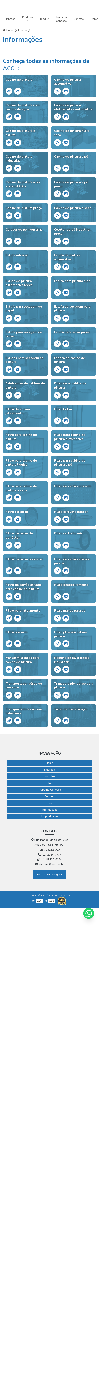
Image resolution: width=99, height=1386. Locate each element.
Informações (49, 810)
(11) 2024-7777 (49, 855)
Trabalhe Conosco (61, 19)
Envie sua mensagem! (49, 874)
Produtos (27, 17)
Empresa (10, 19)
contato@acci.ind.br (49, 864)
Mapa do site (49, 816)
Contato (79, 19)
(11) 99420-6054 (49, 859)
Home (10, 30)
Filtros (49, 803)
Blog (43, 19)
